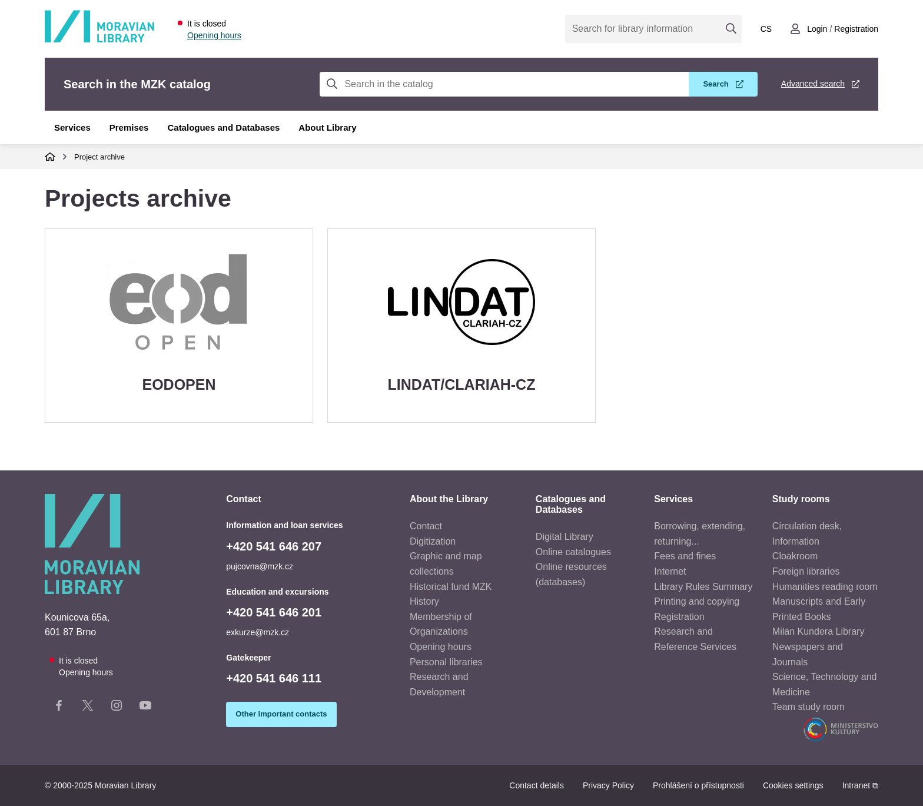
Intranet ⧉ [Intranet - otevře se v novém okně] (860, 785)
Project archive (99, 156)
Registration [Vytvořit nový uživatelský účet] (856, 29)
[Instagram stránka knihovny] (116, 707)
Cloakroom (795, 556)
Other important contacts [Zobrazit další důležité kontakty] (281, 713)
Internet (670, 571)
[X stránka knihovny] (88, 707)
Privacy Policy (608, 785)
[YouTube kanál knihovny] (145, 707)
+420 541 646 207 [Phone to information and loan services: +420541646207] (273, 546)
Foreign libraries (806, 571)
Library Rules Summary (703, 587)
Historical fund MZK (451, 587)
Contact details (536, 785)
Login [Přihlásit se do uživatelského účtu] (817, 29)
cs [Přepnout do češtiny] (766, 29)
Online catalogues (573, 552)
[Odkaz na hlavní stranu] (99, 40)
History (424, 601)
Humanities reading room (825, 587)
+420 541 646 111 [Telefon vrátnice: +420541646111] (273, 678)
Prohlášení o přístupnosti (698, 785)
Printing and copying (696, 601)
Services (72, 127)
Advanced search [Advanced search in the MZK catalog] (813, 83)
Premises (129, 127)
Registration (679, 617)
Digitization (433, 541)
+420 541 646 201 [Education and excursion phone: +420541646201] (273, 612)
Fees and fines (685, 556)
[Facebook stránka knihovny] (59, 707)
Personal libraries (446, 662)
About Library (327, 127)
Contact (426, 526)
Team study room (808, 707)
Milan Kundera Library (818, 631)
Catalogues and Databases (223, 127)
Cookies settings (793, 785)
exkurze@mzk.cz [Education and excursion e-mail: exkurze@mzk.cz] (257, 632)
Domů (50, 156)
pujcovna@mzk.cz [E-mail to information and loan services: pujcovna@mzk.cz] (259, 566)
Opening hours (214, 35)
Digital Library (564, 537)
